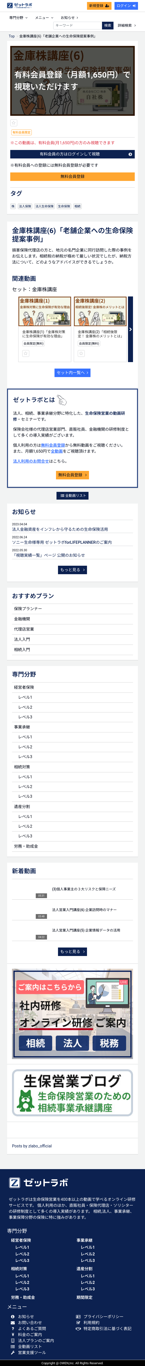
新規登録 (99, 6)
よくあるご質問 (29, 1328)
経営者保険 (24, 687)
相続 (77, 206)
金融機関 (22, 619)
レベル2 (25, 707)
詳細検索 (127, 25)
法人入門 (22, 639)
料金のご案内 (27, 1334)
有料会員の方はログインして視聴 (86, 154)
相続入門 (22, 649)
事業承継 (22, 727)
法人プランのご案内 (33, 1340)
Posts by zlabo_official (32, 1146)
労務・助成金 (26, 846)
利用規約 (89, 1322)
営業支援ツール (29, 1352)
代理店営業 (24, 629)
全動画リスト (73, 496)
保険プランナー (28, 608)
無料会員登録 (72, 176)
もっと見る (72, 569)
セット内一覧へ (72, 372)
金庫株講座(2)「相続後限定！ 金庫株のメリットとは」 (101, 334)
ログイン (126, 6)
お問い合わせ (27, 1322)
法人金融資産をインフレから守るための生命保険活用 (60, 529)
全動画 (57, 451)
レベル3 (25, 717)
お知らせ (69, 18)
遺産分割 (22, 806)
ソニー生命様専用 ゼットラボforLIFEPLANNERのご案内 (62, 542)
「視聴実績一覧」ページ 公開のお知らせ (48, 555)
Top (12, 36)
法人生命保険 (45, 206)
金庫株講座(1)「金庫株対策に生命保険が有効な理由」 (43, 334)
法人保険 (25, 206)
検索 (107, 25)
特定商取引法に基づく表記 (105, 1328)
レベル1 (25, 697)
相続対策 (22, 767)
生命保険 (64, 206)
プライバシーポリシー (101, 1316)
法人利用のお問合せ (31, 461)
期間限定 (84, 1297)
